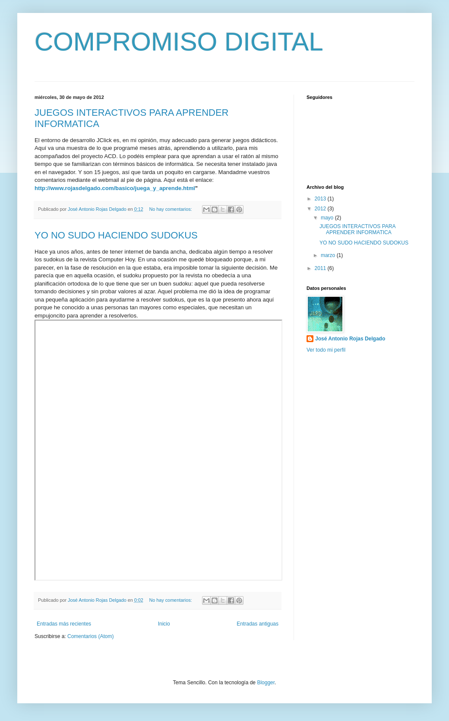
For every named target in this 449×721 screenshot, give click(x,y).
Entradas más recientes (64, 624)
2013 (321, 199)
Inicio (164, 624)
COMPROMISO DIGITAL (179, 41)
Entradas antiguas (257, 624)
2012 (321, 209)
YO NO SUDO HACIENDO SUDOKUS (116, 235)
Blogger (266, 683)
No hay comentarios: (171, 209)
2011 (321, 268)
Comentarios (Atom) (90, 636)
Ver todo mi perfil (326, 350)
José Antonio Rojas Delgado (350, 339)
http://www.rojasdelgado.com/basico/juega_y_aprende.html (115, 188)
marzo (329, 255)
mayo (328, 218)
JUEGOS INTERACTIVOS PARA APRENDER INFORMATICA (357, 229)
